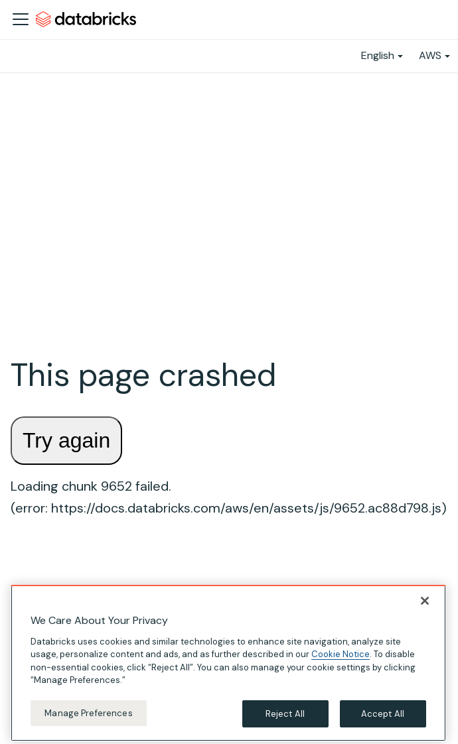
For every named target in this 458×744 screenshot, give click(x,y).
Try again (66, 440)
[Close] (424, 607)
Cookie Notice (340, 660)
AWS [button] (430, 55)
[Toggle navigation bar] (21, 19)
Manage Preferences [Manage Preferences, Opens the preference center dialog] (88, 719)
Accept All (382, 720)
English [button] (377, 55)
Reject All (285, 720)
